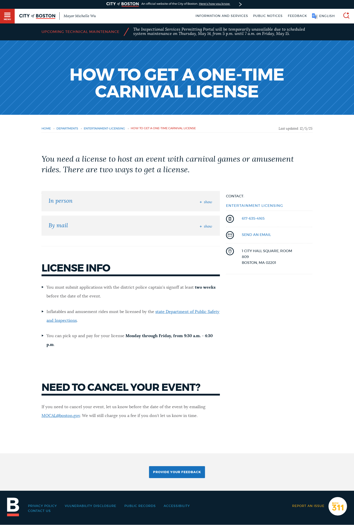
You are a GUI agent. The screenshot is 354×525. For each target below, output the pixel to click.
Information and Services (222, 16)
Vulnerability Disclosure (90, 506)
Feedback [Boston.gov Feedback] (297, 16)
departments (67, 128)
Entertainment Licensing (254, 205)
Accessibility (177, 506)
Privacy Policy (42, 506)
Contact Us (39, 511)
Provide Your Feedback (177, 472)
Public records (140, 506)
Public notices (268, 16)
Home (46, 128)
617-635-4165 (253, 218)
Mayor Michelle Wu (80, 16)
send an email (256, 235)
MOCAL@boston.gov (61, 416)
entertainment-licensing (104, 128)
